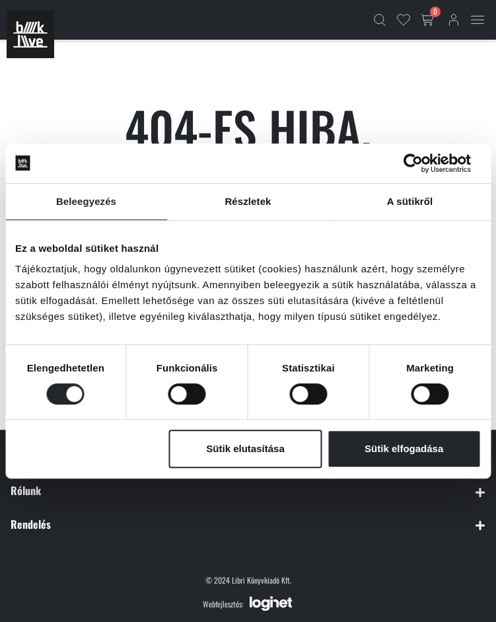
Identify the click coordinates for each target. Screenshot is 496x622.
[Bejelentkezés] (454, 20)
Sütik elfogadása (404, 448)
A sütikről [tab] (410, 201)
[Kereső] (380, 20)
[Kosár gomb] (428, 20)
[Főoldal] (30, 34)
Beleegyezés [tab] (86, 201)
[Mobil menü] (477, 20)
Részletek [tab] (248, 201)
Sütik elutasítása (245, 448)
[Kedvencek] (403, 20)
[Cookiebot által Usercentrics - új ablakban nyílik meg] (423, 163)
